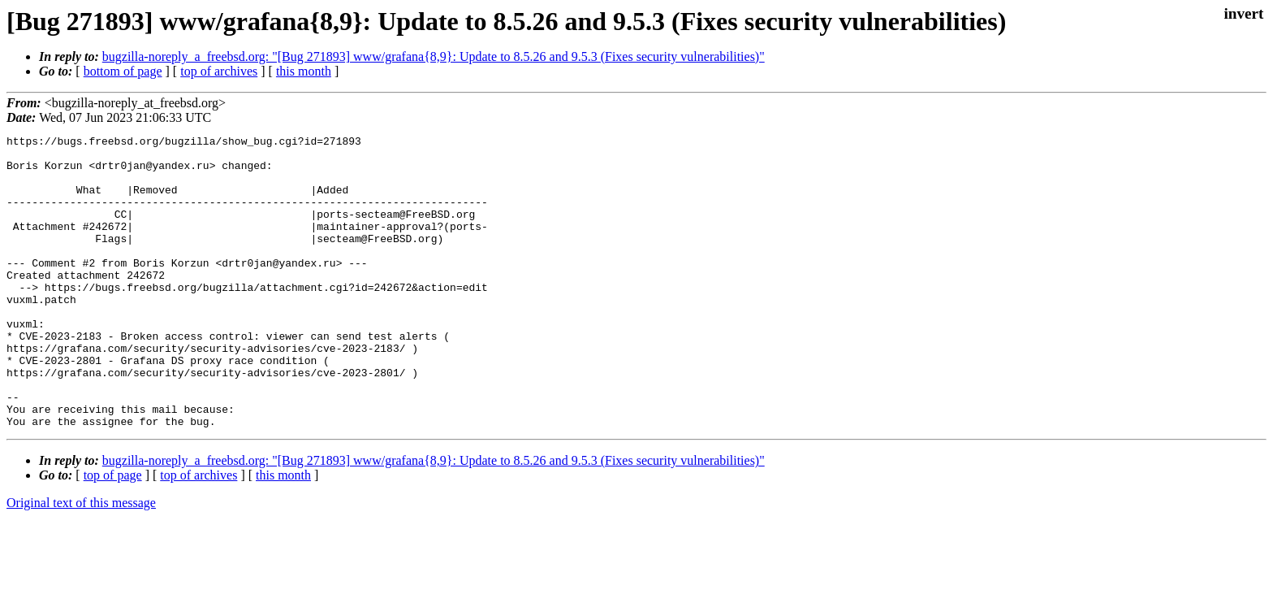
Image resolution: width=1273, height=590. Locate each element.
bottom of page (123, 71)
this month (303, 71)
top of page (113, 533)
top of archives (218, 71)
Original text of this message (81, 561)
